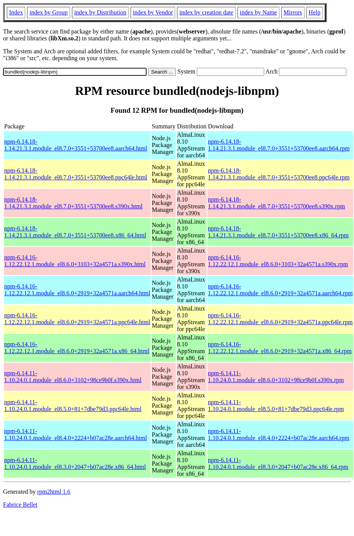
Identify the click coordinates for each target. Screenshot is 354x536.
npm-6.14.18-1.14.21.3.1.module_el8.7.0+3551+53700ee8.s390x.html (73, 203)
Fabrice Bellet (20, 504)
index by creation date (206, 12)
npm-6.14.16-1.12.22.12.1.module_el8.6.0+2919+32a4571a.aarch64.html (77, 289)
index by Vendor (153, 12)
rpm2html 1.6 (53, 491)
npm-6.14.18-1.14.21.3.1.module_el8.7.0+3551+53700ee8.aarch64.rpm (278, 145)
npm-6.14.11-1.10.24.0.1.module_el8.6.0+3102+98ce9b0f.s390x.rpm (276, 376)
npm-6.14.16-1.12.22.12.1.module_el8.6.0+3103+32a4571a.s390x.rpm (278, 260)
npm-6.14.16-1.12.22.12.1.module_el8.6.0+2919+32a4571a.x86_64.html (76, 347)
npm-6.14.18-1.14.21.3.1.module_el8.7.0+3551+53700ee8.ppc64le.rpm (278, 174)
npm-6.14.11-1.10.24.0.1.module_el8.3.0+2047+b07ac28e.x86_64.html (75, 463)
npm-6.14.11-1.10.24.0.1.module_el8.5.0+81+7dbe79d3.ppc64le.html (73, 405)
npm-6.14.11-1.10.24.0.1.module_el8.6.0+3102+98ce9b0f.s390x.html (73, 376)
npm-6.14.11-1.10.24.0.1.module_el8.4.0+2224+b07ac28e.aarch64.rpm (278, 434)
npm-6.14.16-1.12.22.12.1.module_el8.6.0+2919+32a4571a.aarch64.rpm (280, 289)
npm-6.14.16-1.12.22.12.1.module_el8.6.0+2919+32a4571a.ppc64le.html (77, 318)
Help (315, 12)
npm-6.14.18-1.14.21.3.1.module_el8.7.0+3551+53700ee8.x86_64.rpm (278, 231)
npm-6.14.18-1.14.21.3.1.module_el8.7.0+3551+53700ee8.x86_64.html (75, 231)
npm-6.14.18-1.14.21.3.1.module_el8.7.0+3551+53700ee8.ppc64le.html (75, 174)
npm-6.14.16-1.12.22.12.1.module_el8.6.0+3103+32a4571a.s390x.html (74, 260)
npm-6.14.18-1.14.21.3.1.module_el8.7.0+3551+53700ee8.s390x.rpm (276, 203)
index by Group (48, 12)
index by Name (258, 12)
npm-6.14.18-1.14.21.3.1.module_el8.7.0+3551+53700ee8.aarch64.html (75, 145)
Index (16, 12)
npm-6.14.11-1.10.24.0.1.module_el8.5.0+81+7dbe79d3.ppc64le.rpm (276, 405)
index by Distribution (100, 12)
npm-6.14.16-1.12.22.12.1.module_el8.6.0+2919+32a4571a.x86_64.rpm (280, 347)
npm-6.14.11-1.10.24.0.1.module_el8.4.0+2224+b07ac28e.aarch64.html (75, 434)
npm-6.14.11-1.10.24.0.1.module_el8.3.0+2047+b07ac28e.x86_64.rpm (278, 463)
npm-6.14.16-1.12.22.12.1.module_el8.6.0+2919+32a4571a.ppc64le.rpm (280, 318)
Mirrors (293, 12)
